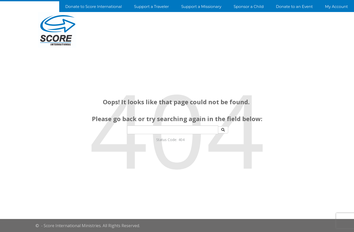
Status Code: (166, 139)
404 (181, 139)
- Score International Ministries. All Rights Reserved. (90, 225)
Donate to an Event (294, 6)
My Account (336, 6)
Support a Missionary (201, 6)
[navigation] (177, 6)
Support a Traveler (151, 6)
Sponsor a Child (248, 6)
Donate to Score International (93, 6)
